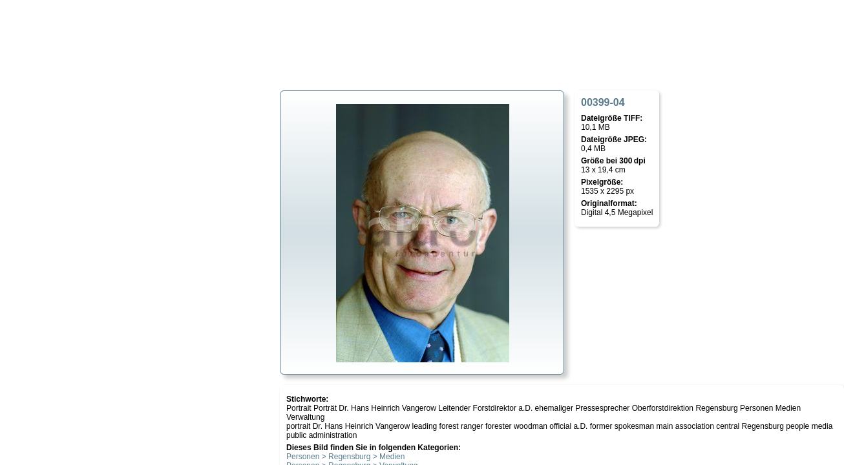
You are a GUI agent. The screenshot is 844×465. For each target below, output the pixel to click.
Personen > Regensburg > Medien (345, 456)
